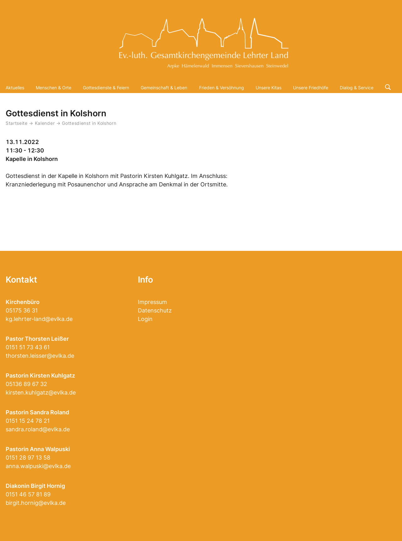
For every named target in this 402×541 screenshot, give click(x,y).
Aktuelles (15, 87)
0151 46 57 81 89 (28, 494)
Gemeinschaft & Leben (164, 87)
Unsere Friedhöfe (310, 87)
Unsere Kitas (268, 87)
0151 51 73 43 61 (28, 347)
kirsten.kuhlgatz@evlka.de (41, 392)
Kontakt (21, 279)
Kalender (45, 123)
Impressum (152, 302)
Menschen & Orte (53, 87)
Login (145, 319)
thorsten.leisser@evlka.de (40, 355)
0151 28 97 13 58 (28, 457)
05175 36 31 (22, 310)
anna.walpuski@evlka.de (38, 466)
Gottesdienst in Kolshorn (89, 123)
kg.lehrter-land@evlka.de (39, 319)
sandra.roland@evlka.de (38, 429)
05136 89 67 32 (26, 384)
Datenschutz (155, 310)
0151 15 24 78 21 (28, 420)
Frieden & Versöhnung (221, 87)
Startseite (17, 123)
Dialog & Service (356, 87)
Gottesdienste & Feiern (106, 87)
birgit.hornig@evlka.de (36, 503)
